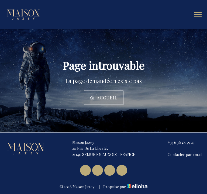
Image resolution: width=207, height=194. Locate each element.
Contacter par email (181, 154)
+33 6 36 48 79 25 (177, 142)
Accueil (104, 98)
